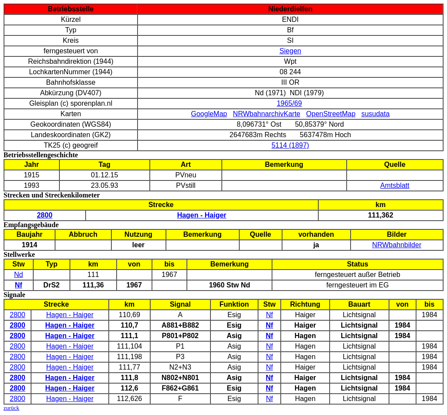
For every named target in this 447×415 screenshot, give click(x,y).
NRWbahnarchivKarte (266, 114)
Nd (18, 274)
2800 (17, 314)
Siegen (290, 51)
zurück (11, 408)
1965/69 (289, 103)
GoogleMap (209, 114)
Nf (269, 314)
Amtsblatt (394, 185)
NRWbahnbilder (397, 245)
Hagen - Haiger (70, 314)
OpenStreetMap (330, 114)
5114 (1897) (290, 145)
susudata (375, 114)
